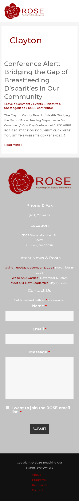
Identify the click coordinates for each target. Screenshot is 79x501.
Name (39, 306)
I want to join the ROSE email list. (41, 410)
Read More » (13, 144)
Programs (39, 479)
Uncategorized (14, 108)
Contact (37, 490)
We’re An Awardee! (25, 277)
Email (40, 329)
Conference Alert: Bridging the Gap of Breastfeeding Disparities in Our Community (36, 80)
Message (39, 352)
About (36, 474)
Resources (39, 485)
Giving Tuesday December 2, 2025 (29, 267)
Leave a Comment (17, 104)
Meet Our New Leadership (29, 283)
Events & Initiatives (46, 104)
